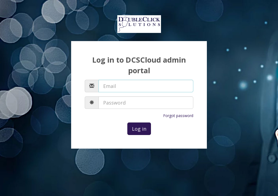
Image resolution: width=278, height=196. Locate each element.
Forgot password (178, 115)
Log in (139, 128)
